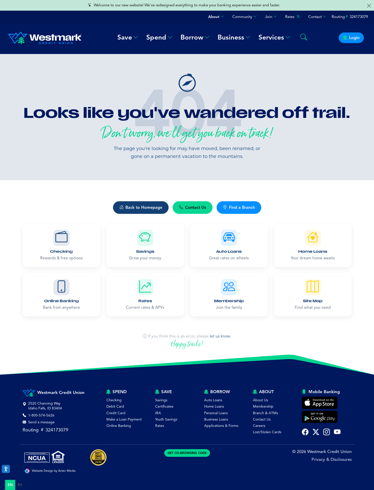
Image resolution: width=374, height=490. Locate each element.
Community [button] (244, 17)
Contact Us (192, 214)
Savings (161, 400)
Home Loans (214, 406)
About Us (260, 400)
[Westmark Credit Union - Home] (42, 38)
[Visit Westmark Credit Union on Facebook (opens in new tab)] (305, 432)
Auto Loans (213, 400)
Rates (292, 16)
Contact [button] (317, 17)
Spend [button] (159, 37)
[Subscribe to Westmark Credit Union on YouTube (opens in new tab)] (337, 432)
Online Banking (118, 426)
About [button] (216, 17)
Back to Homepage (140, 214)
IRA (158, 413)
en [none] (10, 485)
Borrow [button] (195, 37)
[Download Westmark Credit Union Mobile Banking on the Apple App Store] (319, 403)
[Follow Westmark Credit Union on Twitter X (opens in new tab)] (316, 432)
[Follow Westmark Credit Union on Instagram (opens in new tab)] (326, 432)
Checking (114, 400)
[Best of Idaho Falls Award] (98, 457)
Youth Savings (166, 419)
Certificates (164, 406)
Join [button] (271, 17)
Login (351, 37)
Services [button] (274, 37)
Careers (259, 426)
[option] (20, 485)
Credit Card (115, 413)
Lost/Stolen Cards (267, 432)
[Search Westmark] (303, 37)
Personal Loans (216, 413)
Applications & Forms (221, 426)
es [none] (20, 485)
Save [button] (127, 37)
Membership (263, 406)
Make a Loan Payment (124, 419)
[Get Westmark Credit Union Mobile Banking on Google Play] (319, 417)
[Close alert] (369, 5)
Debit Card (115, 406)
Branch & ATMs (265, 413)
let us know (220, 351)
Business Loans (216, 419)
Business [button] (234, 37)
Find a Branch (239, 214)
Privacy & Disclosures (332, 459)
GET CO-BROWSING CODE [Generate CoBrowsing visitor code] (187, 453)
